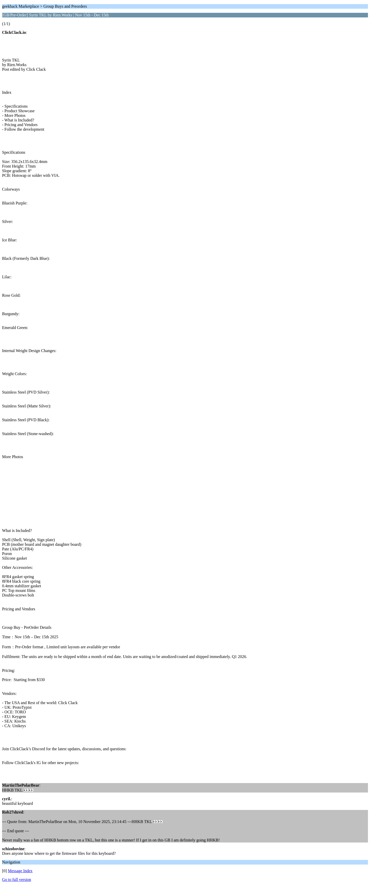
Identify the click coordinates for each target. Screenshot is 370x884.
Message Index (20, 871)
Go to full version (16, 879)
